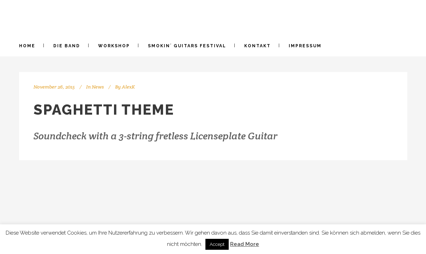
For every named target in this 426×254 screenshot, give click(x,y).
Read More (244, 244)
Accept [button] (217, 244)
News (98, 87)
